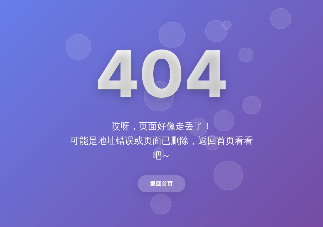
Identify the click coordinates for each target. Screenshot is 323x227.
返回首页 (161, 183)
